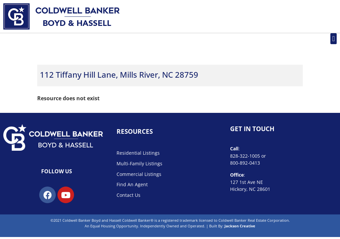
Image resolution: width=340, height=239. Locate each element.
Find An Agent (132, 184)
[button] (333, 38)
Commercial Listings (139, 174)
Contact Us (128, 195)
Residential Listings (138, 153)
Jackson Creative (239, 225)
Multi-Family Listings (139, 163)
